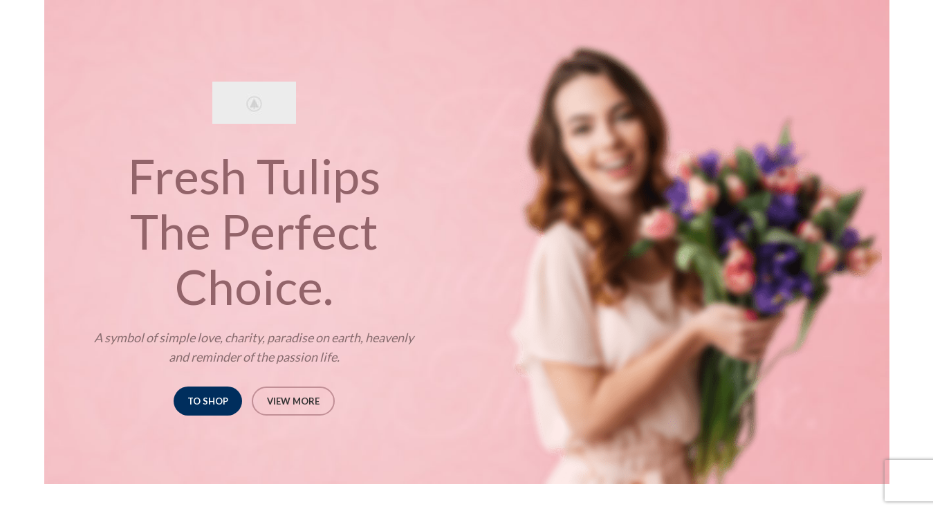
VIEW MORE (293, 401)
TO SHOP (207, 401)
